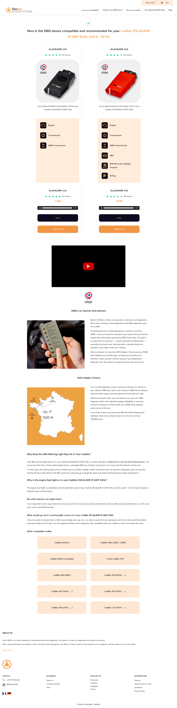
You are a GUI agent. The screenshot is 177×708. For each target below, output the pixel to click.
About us (50, 680)
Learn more (7, 650)
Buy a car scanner (133, 10)
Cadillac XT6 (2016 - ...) (62, 608)
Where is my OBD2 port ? (113, 10)
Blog (170, 10)
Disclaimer (138, 687)
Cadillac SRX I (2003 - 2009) (115, 543)
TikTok (93, 689)
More (58, 218)
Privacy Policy (139, 691)
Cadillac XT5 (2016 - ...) (62, 591)
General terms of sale (142, 684)
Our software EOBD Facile (154, 10)
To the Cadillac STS (115, 559)
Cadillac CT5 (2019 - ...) (115, 608)
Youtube (93, 683)
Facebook (94, 680)
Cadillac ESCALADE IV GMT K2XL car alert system (106, 488)
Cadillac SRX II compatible (62, 559)
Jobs (48, 687)
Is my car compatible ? (90, 10)
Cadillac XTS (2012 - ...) (115, 591)
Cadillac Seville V (62, 543)
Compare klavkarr (53, 684)
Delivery (137, 680)
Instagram (94, 686)
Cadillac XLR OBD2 (62, 575)
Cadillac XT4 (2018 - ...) (115, 575)
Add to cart (58, 229)
